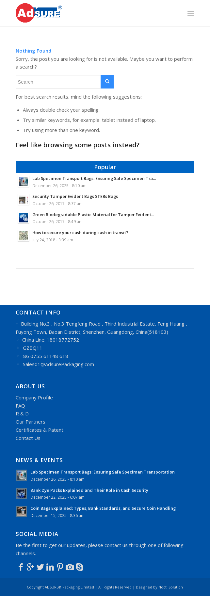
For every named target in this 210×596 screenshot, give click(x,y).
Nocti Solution (170, 587)
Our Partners (30, 421)
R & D (22, 413)
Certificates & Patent (39, 430)
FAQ (20, 405)
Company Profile (34, 397)
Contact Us (28, 438)
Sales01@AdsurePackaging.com (58, 364)
